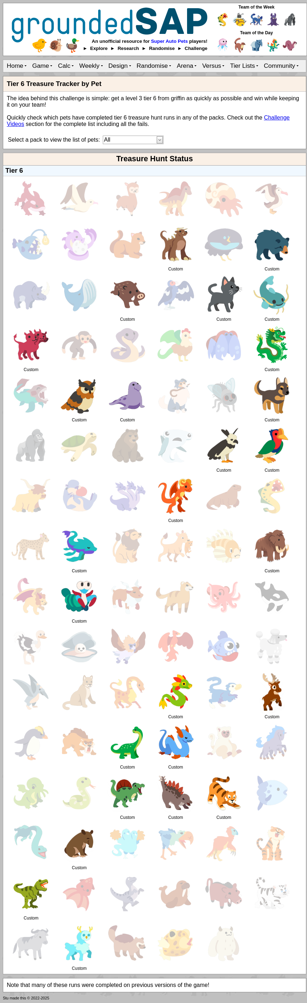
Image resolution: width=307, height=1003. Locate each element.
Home (15, 65)
